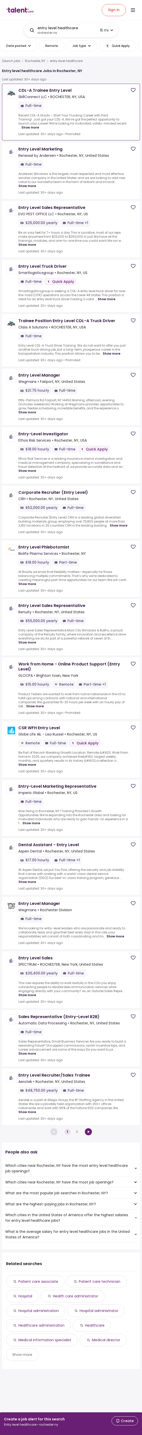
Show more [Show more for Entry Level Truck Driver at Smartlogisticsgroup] (106, 299)
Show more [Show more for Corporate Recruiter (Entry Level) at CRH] (118, 525)
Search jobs (11, 61)
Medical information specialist (44, 1339)
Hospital (25, 1296)
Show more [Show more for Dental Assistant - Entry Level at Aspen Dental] (27, 882)
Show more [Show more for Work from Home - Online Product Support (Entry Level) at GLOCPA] (35, 706)
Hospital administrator (99, 1310)
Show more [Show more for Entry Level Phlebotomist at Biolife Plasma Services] (27, 584)
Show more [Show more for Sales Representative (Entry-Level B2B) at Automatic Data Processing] (27, 1053)
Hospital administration (38, 1310)
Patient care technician (99, 1281)
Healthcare (94, 1325)
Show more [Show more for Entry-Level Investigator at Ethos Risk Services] (27, 471)
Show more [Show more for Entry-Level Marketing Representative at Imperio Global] (31, 823)
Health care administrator (75, 1296)
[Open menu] (133, 10)
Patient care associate (38, 1281)
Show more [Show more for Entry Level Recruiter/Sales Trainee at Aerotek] (27, 1112)
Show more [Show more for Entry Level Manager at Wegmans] (27, 412)
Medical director (106, 1339)
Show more (22, 1354)
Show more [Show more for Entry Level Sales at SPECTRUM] (27, 995)
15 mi (106, 30)
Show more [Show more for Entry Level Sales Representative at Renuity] (27, 642)
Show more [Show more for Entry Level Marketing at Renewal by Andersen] (27, 186)
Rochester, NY (35, 61)
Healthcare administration (41, 1325)
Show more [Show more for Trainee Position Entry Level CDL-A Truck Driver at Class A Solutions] (111, 353)
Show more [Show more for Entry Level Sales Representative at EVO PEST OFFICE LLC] (27, 244)
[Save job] (133, 90)
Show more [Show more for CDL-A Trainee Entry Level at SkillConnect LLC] (30, 127)
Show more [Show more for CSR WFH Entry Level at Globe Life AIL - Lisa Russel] (27, 764)
